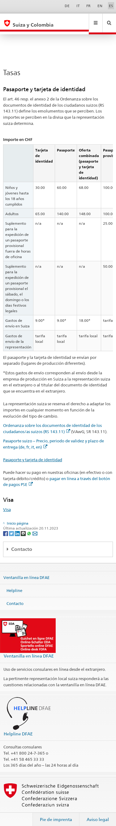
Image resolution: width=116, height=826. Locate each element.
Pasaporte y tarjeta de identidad (32, 453)
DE (67, 5)
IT (78, 5)
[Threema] (24, 527)
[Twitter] (12, 527)
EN (99, 5)
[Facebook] (6, 527)
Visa (7, 503)
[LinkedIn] (18, 527)
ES (111, 5)
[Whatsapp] (29, 527)
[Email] (34, 527)
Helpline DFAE (18, 727)
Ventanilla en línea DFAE (26, 571)
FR (88, 5)
